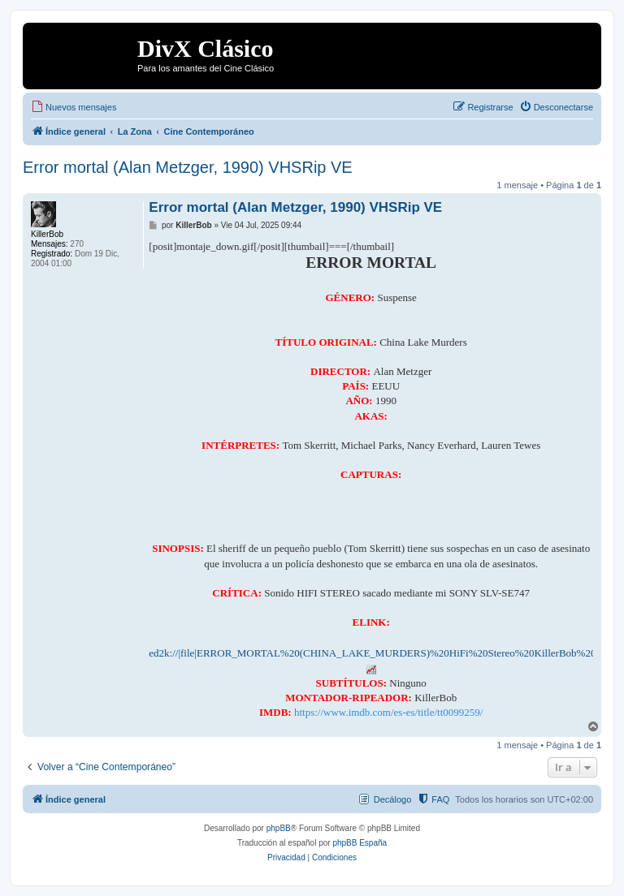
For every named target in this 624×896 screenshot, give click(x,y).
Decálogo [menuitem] (392, 799)
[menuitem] (73, 107)
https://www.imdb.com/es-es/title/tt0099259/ (388, 712)
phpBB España (359, 842)
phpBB (278, 828)
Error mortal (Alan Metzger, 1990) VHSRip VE (188, 167)
